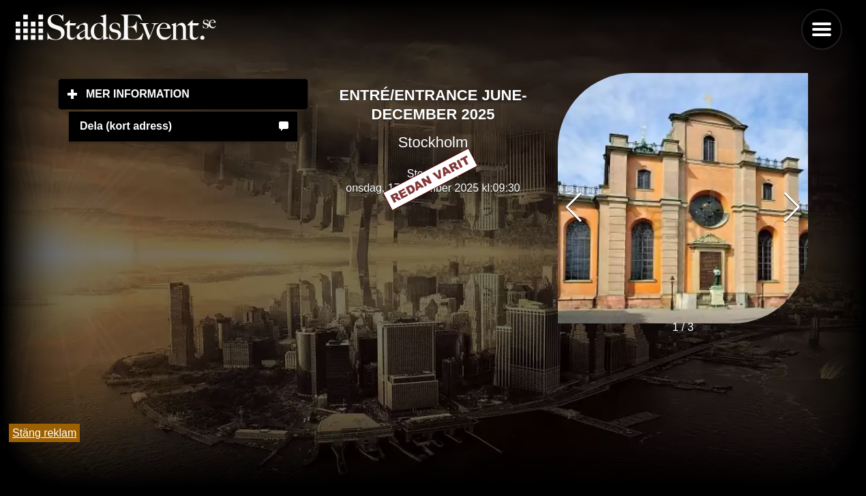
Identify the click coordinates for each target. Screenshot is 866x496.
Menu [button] (821, 29)
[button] (792, 207)
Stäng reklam (44, 433)
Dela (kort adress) (126, 126)
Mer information (197, 93)
